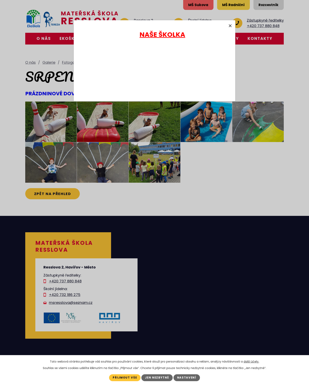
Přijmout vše (123, 377)
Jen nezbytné (157, 377)
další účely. (251, 361)
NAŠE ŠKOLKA (162, 34)
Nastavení (189, 377)
